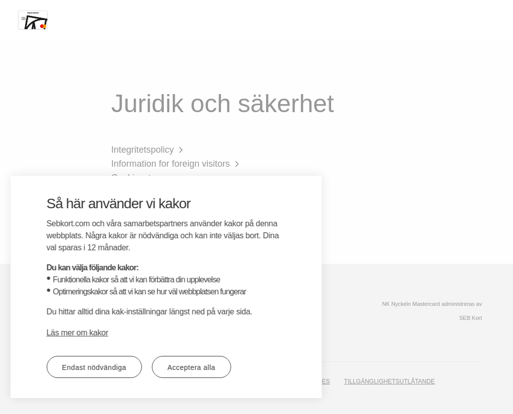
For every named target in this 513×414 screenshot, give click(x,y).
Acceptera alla (125, 367)
